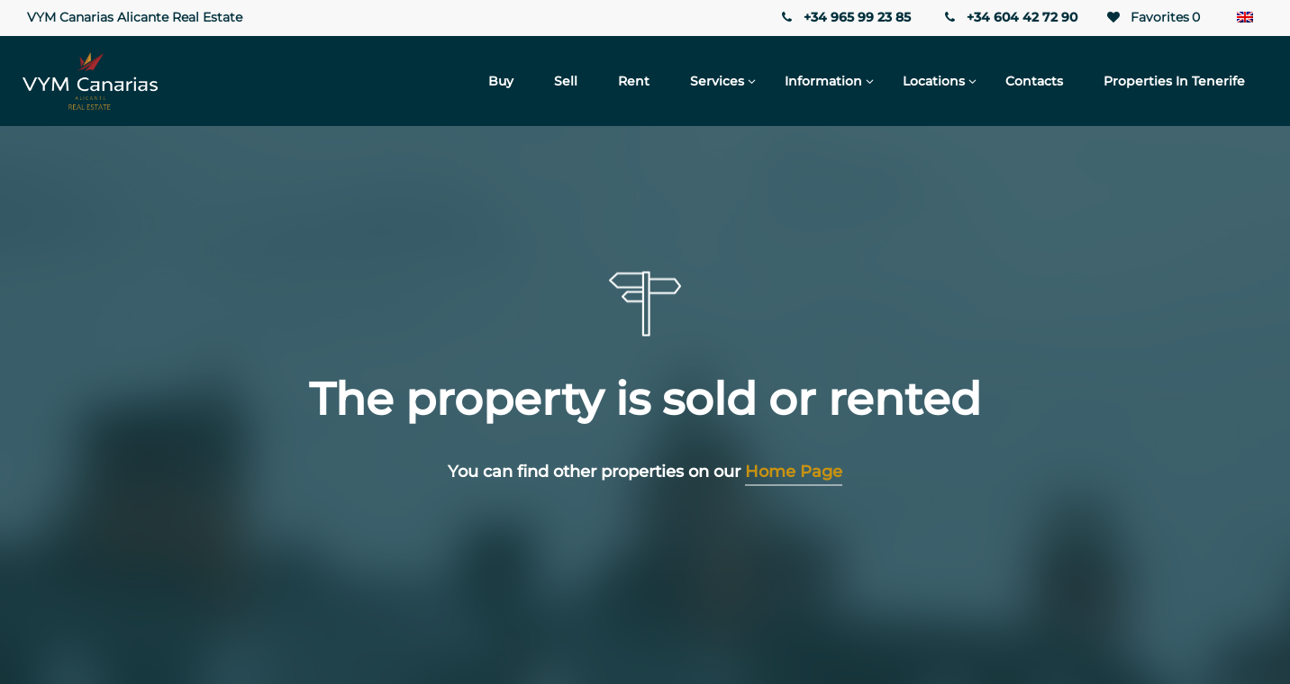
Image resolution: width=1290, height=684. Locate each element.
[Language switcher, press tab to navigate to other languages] (1244, 18)
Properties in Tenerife (1174, 81)
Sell (565, 81)
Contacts (1034, 81)
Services (717, 81)
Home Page (793, 472)
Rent (634, 81)
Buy (500, 81)
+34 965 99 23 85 (844, 17)
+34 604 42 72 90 (1009, 17)
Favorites (1152, 17)
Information (823, 81)
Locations (934, 81)
